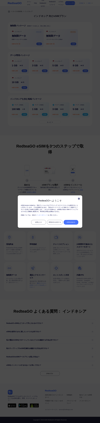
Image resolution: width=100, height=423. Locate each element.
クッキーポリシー (41, 215)
